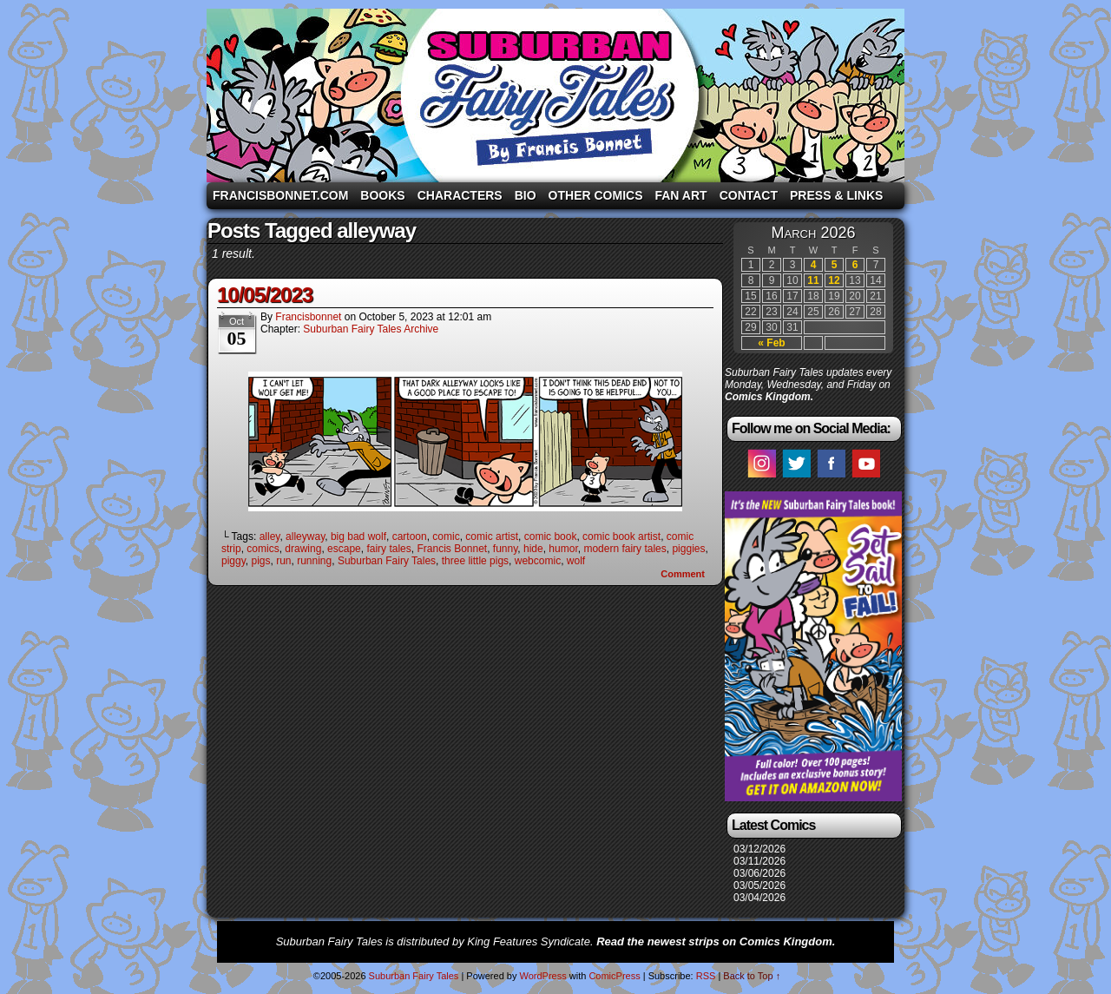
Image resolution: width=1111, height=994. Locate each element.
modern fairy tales (624, 549)
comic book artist (621, 536)
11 (812, 280)
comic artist (491, 536)
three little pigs (475, 561)
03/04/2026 (759, 898)
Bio (525, 195)
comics (263, 549)
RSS (706, 976)
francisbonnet (308, 317)
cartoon (409, 536)
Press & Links (836, 195)
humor (563, 549)
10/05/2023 (264, 294)
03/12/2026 (759, 849)
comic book (550, 536)
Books (382, 195)
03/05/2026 (759, 885)
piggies (688, 549)
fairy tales (388, 549)
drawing (303, 549)
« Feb (771, 343)
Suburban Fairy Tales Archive (370, 329)
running (314, 561)
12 (833, 280)
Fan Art (680, 195)
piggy (233, 561)
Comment (682, 574)
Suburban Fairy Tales (555, 95)
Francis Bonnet (452, 549)
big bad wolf (358, 536)
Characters (460, 195)
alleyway (305, 536)
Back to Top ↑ (751, 976)
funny (505, 549)
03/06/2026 (759, 873)
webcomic (538, 561)
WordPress (542, 976)
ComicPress (614, 976)
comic (445, 536)
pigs (260, 561)
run (283, 561)
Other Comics (596, 195)
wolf (576, 561)
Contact (749, 195)
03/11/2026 (759, 861)
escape (344, 549)
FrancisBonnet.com (280, 195)
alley (270, 536)
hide (533, 549)
